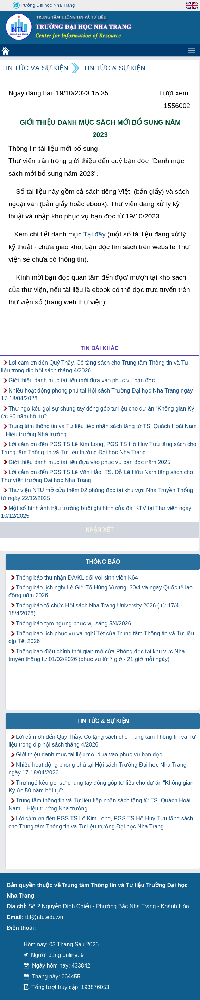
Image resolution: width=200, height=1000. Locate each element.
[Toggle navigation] (191, 50)
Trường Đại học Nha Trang (44, 5)
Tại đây (94, 234)
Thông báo (103, 562)
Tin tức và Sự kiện (35, 68)
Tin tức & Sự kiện (114, 68)
